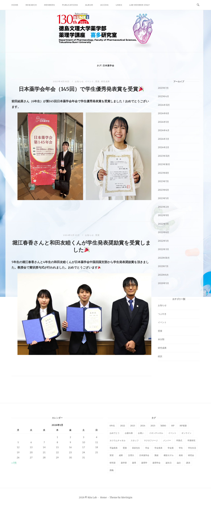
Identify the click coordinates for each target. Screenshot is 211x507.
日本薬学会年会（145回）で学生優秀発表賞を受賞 (81, 89)
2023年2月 (163, 207)
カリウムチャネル (117, 440)
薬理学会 (156, 462)
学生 (181, 448)
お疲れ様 (129, 433)
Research (31, 5)
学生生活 (192, 448)
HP (172, 425)
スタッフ (135, 440)
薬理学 (144, 462)
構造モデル (169, 455)
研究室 (113, 462)
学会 (147, 448)
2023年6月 (163, 190)
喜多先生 (136, 448)
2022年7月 (163, 223)
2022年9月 (163, 215)
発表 (181, 455)
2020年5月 (163, 283)
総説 (160, 356)
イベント (89, 81)
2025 (153, 425)
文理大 (131, 455)
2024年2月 (163, 147)
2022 (122, 425)
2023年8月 (163, 173)
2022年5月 (163, 240)
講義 (112, 470)
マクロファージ (151, 440)
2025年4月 (163, 96)
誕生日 (169, 462)
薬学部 (124, 462)
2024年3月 (163, 139)
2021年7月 (163, 266)
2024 (142, 425)
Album (89, 5)
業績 (156, 455)
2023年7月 (163, 181)
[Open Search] (198, 4)
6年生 (112, 425)
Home (15, 5)
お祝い (141, 433)
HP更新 (183, 425)
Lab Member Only (139, 5)
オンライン (186, 433)
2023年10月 (164, 164)
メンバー (167, 440)
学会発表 (158, 448)
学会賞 (171, 448)
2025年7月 (163, 88)
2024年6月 (163, 113)
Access (104, 5)
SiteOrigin (126, 497)
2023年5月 (163, 198)
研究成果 (105, 81)
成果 (121, 455)
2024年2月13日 (71, 235)
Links (119, 5)
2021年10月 (164, 257)
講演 (188, 462)
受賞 (97, 81)
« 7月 (14, 462)
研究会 (191, 455)
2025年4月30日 (61, 81)
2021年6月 (163, 274)
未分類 (161, 339)
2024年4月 (163, 130)
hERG (163, 425)
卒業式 (179, 440)
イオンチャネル (156, 433)
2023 (132, 425)
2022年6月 (163, 232)
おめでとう (115, 433)
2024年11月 (164, 105)
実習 (112, 455)
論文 (179, 462)
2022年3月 (163, 249)
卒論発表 (114, 448)
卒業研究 (191, 440)
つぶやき (162, 314)
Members (49, 5)
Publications (70, 5)
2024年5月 (163, 122)
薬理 (134, 462)
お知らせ (79, 81)
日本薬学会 (144, 455)
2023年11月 (164, 156)
